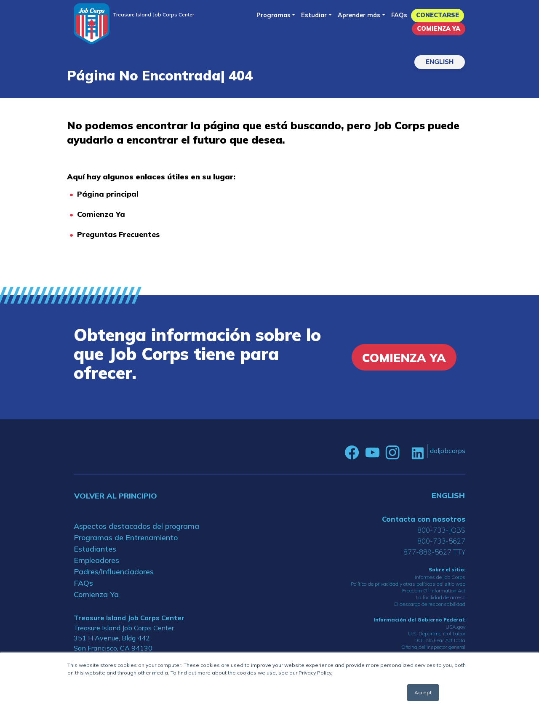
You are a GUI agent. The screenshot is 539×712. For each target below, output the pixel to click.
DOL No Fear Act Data (439, 640)
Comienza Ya (438, 28)
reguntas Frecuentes (121, 234)
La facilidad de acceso (440, 597)
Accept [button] (423, 692)
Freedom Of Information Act (433, 590)
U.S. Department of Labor (436, 633)
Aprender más (359, 15)
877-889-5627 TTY (434, 551)
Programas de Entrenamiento (126, 537)
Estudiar (314, 15)
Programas (273, 15)
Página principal (108, 194)
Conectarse (437, 15)
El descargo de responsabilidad (429, 604)
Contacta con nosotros (423, 519)
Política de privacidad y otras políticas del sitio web (408, 584)
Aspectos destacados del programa (136, 526)
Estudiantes (95, 549)
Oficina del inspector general (433, 647)
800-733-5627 (441, 540)
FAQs (399, 15)
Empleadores (96, 560)
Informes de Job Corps (440, 577)
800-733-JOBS (441, 529)
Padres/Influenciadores (114, 571)
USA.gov (455, 627)
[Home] (91, 23)
